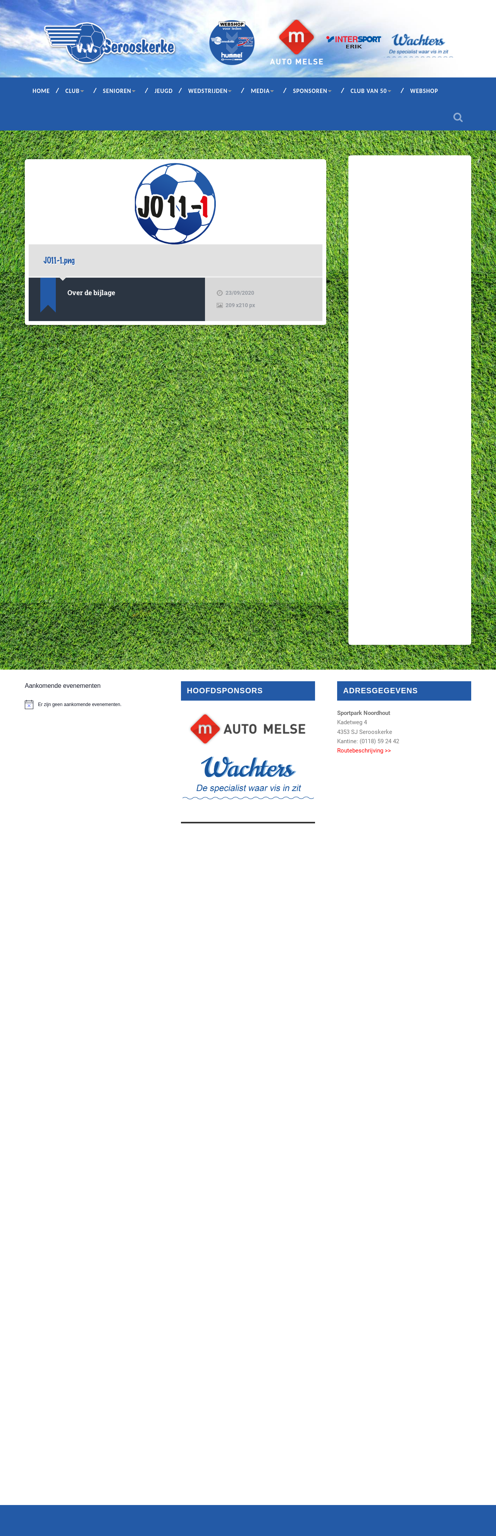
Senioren (117, 90)
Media (260, 90)
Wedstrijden (208, 90)
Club (72, 90)
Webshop (424, 90)
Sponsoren (310, 90)
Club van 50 (369, 90)
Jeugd (164, 90)
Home (41, 90)
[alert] (92, 704)
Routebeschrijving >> (364, 750)
